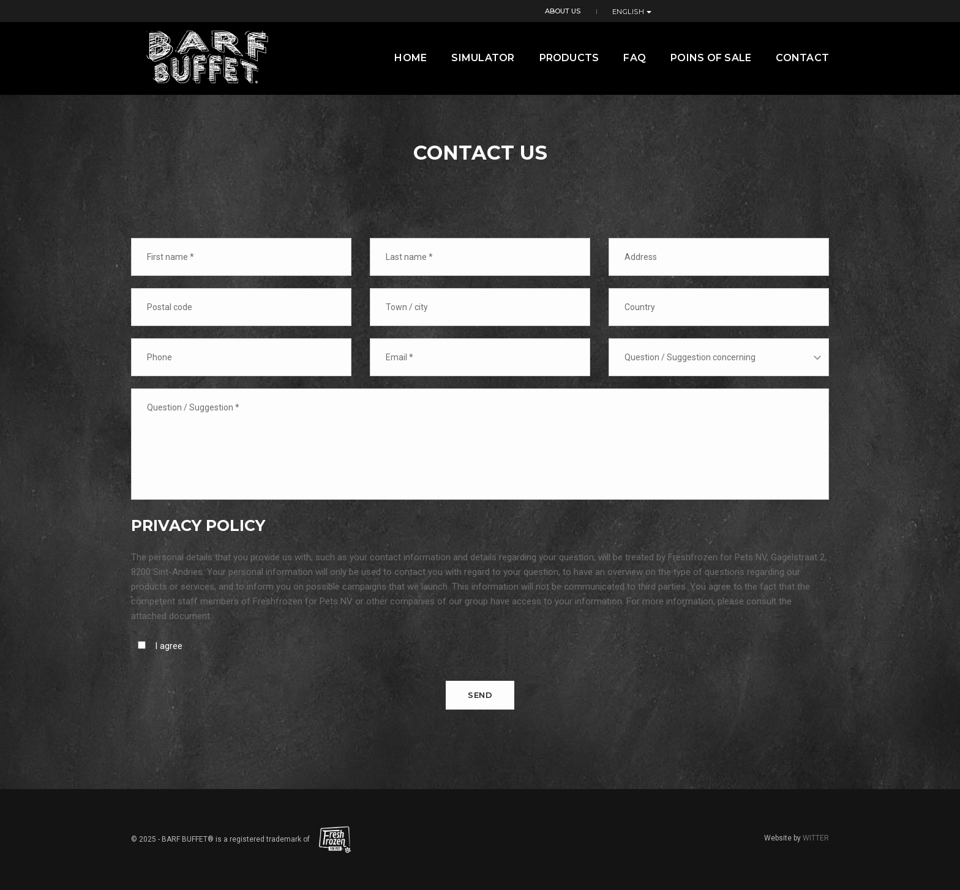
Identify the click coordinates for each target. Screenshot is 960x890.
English (809, 11)
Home (410, 58)
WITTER (816, 838)
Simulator (482, 58)
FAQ (634, 58)
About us (754, 10)
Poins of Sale (710, 58)
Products (569, 58)
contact (802, 58)
